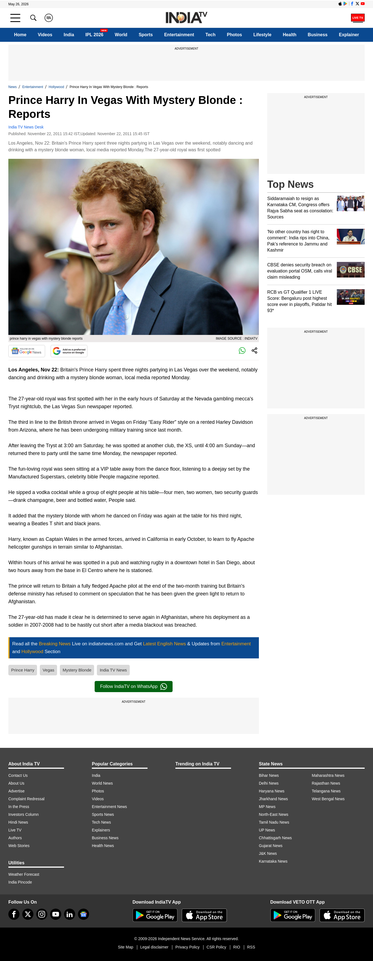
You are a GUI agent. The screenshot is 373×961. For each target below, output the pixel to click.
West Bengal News (328, 799)
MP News (267, 806)
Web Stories (19, 845)
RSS (251, 947)
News (12, 87)
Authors (15, 838)
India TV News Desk (26, 127)
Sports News (103, 814)
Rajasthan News (326, 783)
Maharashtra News (328, 775)
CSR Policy (216, 947)
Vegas (48, 670)
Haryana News (271, 791)
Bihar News (269, 775)
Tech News (101, 822)
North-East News (273, 814)
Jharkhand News (273, 799)
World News (102, 783)
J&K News (268, 853)
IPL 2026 (94, 34)
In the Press (18, 806)
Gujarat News (271, 845)
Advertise (16, 791)
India (69, 34)
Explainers (101, 830)
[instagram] (41, 914)
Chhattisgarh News (275, 838)
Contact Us (18, 775)
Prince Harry (22, 670)
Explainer (349, 34)
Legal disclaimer (154, 947)
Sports (146, 34)
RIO (236, 947)
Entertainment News (109, 806)
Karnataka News (273, 861)
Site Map (125, 947)
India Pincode (20, 882)
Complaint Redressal (26, 799)
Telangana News (326, 791)
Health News (103, 845)
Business (318, 34)
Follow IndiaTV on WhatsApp (133, 686)
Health (289, 34)
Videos (45, 34)
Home (20, 34)
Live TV (14, 830)
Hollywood (56, 87)
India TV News (113, 670)
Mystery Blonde (77, 670)
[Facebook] (13, 914)
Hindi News (18, 822)
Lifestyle (262, 34)
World (121, 34)
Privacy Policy (187, 947)
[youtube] (55, 914)
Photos (234, 34)
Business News (105, 838)
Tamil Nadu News (274, 822)
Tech (210, 34)
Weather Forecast (23, 874)
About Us (16, 783)
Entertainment (179, 34)
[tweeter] (27, 914)
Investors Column (23, 814)
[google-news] (83, 914)
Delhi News (269, 783)
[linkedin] (69, 914)
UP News (267, 830)
